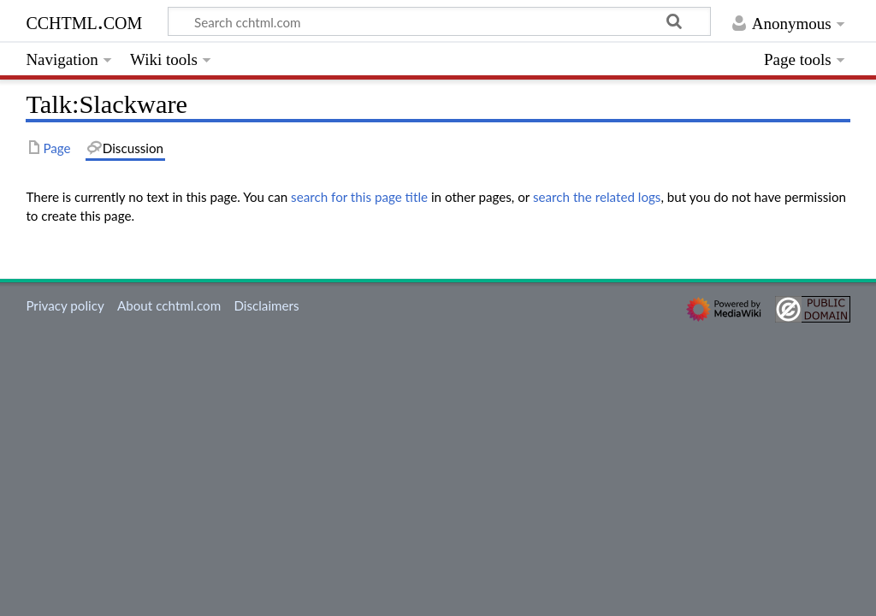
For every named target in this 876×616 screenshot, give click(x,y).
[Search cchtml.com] (439, 21)
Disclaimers (266, 305)
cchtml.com (84, 21)
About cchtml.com (169, 305)
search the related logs (597, 196)
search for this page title (359, 196)
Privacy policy (65, 305)
